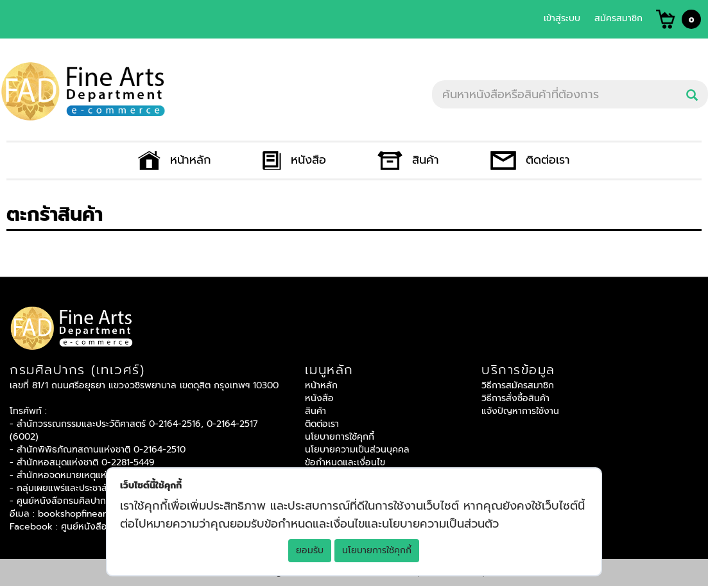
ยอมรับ (310, 550)
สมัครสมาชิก (618, 18)
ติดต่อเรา (530, 160)
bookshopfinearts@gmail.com (102, 514)
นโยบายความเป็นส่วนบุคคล (357, 449)
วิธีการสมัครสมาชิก (517, 385)
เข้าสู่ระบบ (562, 18)
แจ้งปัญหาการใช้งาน (520, 411)
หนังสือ (294, 160)
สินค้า (408, 160)
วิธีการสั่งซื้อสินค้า (515, 398)
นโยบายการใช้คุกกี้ (376, 550)
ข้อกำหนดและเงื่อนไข (345, 462)
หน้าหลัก (174, 160)
